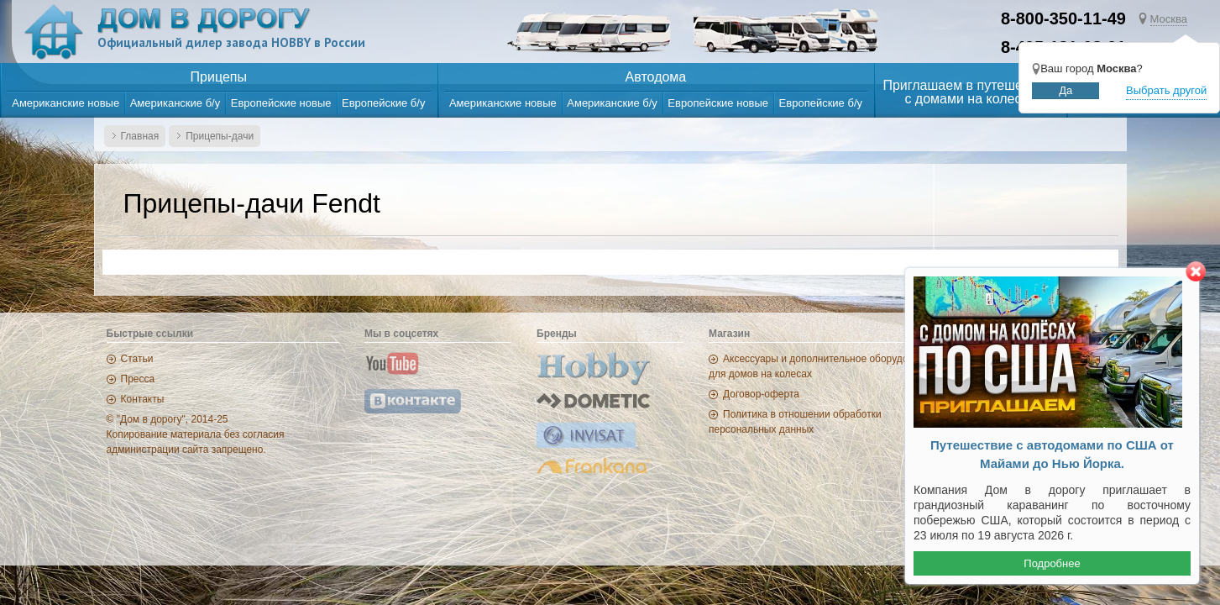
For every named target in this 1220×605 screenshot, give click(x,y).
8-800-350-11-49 (1063, 18)
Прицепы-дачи (220, 136)
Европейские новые (281, 103)
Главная (140, 136)
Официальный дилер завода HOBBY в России (231, 42)
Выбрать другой (1166, 90)
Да (1065, 90)
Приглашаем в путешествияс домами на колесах (969, 92)
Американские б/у (175, 103)
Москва (1168, 19)
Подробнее (1052, 563)
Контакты (143, 399)
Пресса (138, 379)
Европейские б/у (383, 103)
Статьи (137, 359)
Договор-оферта (761, 394)
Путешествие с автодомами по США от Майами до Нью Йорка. (1052, 454)
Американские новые (65, 103)
